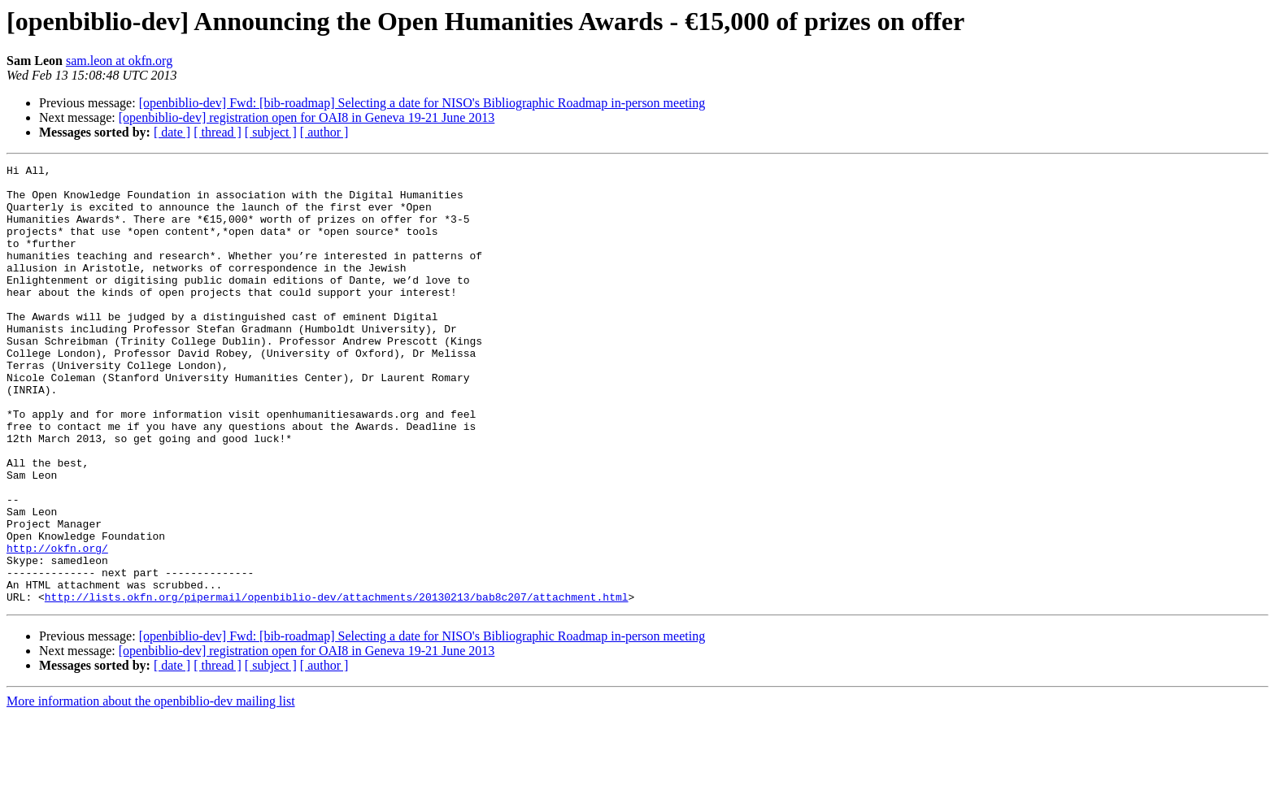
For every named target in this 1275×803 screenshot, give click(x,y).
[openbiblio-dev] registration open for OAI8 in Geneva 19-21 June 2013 (307, 117)
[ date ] (172, 132)
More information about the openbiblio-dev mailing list (151, 789)
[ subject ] (271, 132)
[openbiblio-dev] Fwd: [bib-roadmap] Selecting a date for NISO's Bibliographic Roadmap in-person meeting (422, 103)
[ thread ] (218, 132)
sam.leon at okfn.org (119, 60)
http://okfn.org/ (57, 626)
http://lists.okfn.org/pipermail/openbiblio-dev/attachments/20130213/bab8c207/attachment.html (337, 684)
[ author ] (324, 132)
